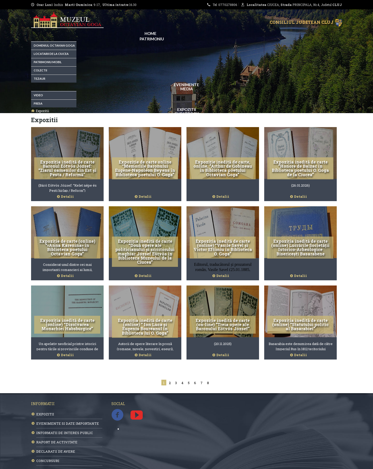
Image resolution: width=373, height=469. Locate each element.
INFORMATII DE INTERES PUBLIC (64, 432)
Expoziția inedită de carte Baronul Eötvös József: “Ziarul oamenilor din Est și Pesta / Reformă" (67, 168)
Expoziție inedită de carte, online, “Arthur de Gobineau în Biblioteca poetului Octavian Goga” (222, 168)
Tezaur (39, 78)
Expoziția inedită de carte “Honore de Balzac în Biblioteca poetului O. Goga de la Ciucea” (300, 168)
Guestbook (186, 114)
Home (150, 33)
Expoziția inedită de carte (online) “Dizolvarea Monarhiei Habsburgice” (67, 325)
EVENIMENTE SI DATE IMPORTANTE (67, 423)
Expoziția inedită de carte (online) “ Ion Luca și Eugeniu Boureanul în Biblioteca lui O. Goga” (145, 327)
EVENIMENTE (186, 85)
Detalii (67, 196)
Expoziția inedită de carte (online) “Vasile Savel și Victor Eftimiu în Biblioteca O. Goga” (222, 247)
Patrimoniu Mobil (48, 62)
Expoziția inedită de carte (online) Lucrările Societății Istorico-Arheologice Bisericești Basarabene (300, 247)
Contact (189, 119)
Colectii (40, 70)
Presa (38, 103)
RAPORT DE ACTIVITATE (56, 442)
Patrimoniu (152, 39)
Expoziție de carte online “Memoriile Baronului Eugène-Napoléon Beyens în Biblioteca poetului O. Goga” (145, 168)
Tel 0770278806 (226, 5)
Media (186, 89)
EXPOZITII (45, 414)
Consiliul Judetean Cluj (302, 22)
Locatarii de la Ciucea (51, 53)
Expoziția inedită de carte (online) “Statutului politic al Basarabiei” (300, 325)
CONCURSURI (47, 460)
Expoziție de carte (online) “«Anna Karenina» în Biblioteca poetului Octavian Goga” (67, 247)
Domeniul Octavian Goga (54, 45)
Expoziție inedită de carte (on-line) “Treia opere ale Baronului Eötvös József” (223, 325)
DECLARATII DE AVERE (55, 451)
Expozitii (186, 109)
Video (38, 95)
